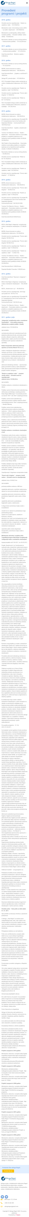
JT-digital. (17, 1215)
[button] (27, 3)
